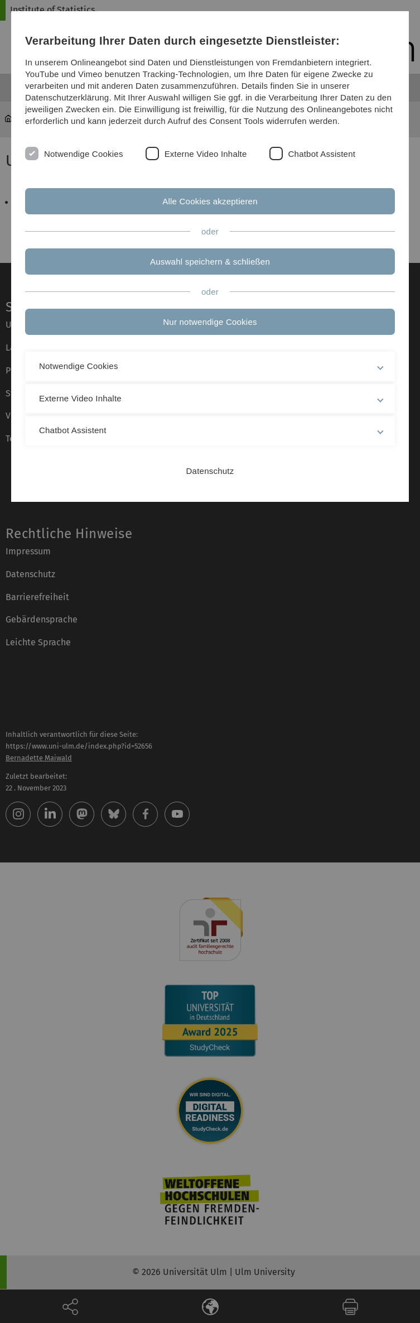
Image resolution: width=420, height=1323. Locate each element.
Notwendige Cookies (83, 154)
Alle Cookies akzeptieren (210, 201)
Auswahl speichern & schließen (210, 261)
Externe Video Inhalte (206, 154)
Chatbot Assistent (322, 154)
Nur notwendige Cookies (210, 322)
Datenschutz (210, 471)
